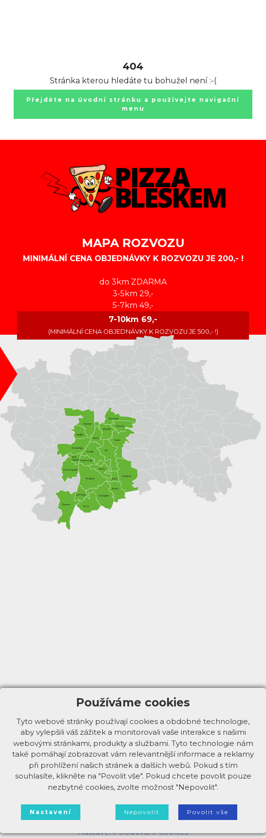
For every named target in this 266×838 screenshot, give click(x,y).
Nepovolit (142, 812)
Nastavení (51, 812)
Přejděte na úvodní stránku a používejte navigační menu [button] (133, 104)
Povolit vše (207, 812)
